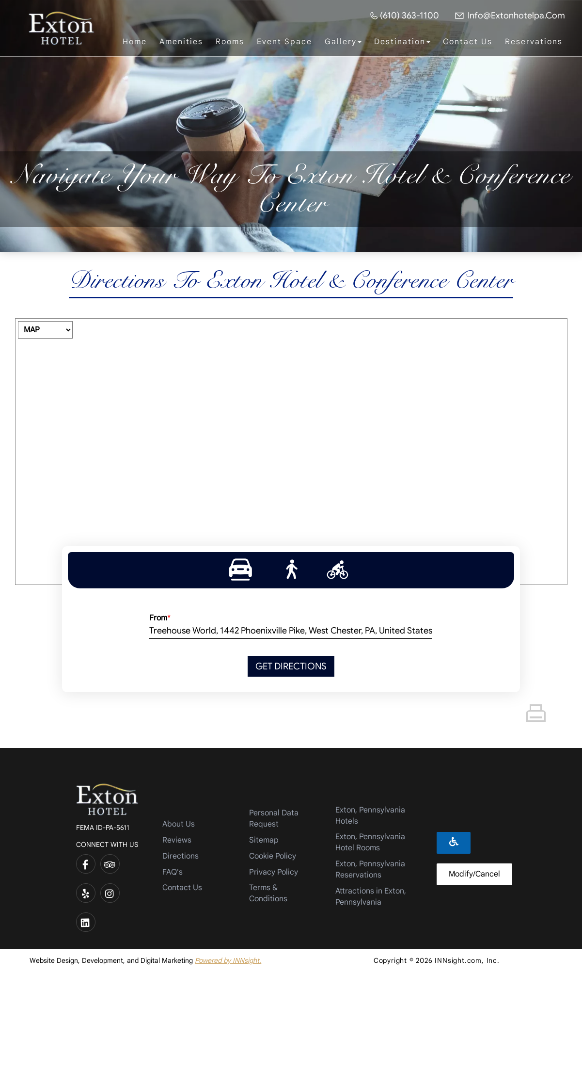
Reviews (176, 840)
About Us (178, 824)
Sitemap (264, 840)
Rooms (230, 42)
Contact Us (467, 42)
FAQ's (172, 872)
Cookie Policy (272, 856)
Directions (180, 856)
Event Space (284, 42)
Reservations (534, 42)
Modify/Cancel (474, 874)
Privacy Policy (273, 872)
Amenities (181, 42)
